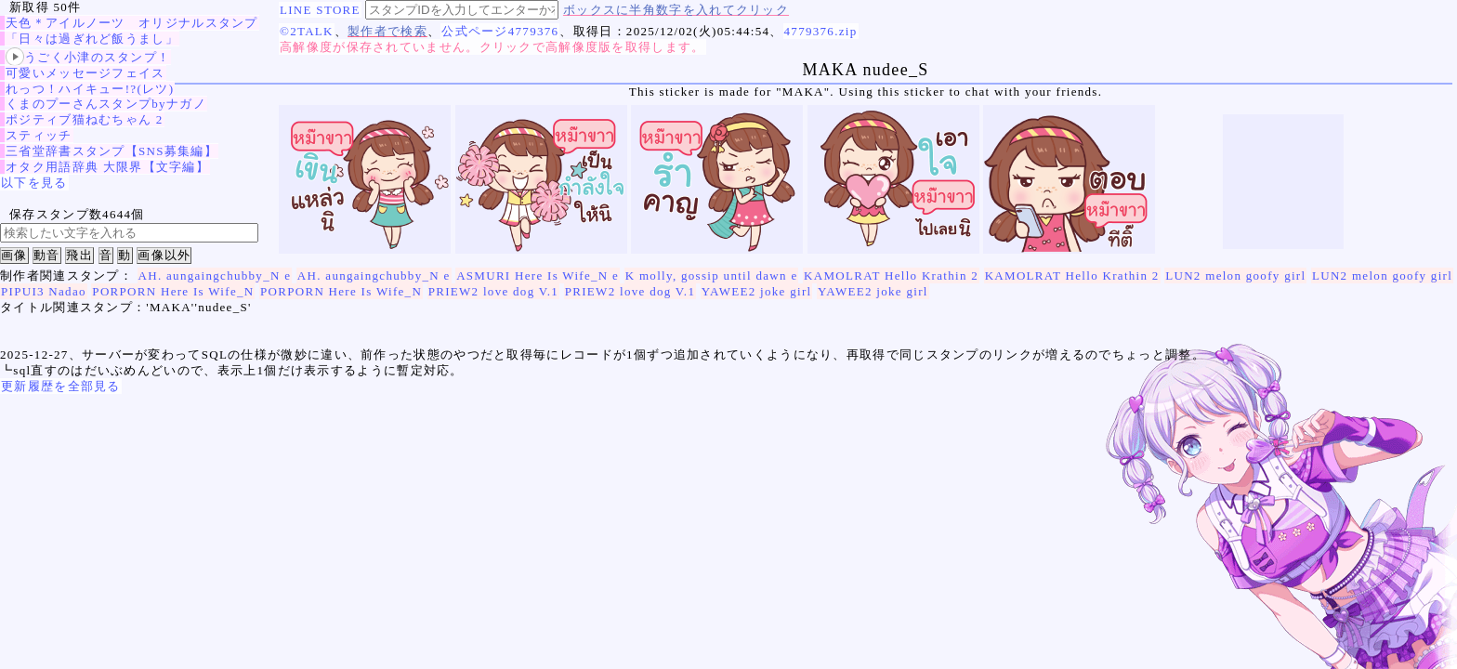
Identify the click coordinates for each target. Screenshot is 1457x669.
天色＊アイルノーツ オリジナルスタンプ (132, 23)
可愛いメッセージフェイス (85, 73)
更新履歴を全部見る (61, 386)
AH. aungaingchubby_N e (215, 275)
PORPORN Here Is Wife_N (173, 291)
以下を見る (34, 183)
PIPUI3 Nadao (43, 291)
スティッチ (39, 135)
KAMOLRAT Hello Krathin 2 (891, 275)
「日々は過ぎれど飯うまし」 (92, 39)
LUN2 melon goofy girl (1235, 275)
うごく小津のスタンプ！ (88, 57)
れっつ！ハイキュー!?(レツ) (90, 89)
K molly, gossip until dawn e (711, 275)
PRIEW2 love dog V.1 (493, 291)
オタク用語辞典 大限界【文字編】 (107, 167)
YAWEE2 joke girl (757, 291)
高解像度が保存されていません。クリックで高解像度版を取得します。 (492, 47)
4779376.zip (821, 31)
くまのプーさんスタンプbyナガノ (106, 104)
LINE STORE (320, 10)
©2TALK (307, 31)
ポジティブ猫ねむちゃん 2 (85, 119)
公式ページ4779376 (499, 31)
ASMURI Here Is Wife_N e (537, 275)
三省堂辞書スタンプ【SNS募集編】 (111, 151)
